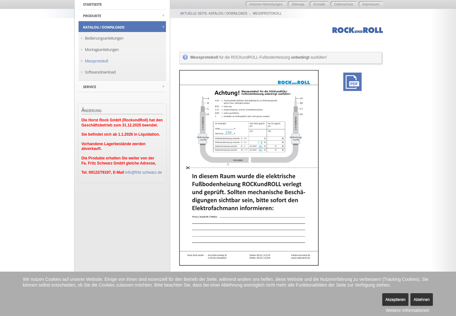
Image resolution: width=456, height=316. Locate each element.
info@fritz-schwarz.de (143, 172)
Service (89, 86)
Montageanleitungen (102, 49)
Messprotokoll (96, 61)
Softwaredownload (100, 72)
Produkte (92, 15)
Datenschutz (343, 4)
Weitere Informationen (407, 310)
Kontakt (319, 4)
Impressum (371, 4)
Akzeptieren (395, 299)
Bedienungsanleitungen (104, 38)
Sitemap (298, 4)
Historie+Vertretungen (266, 4)
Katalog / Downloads (103, 27)
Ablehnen (422, 299)
